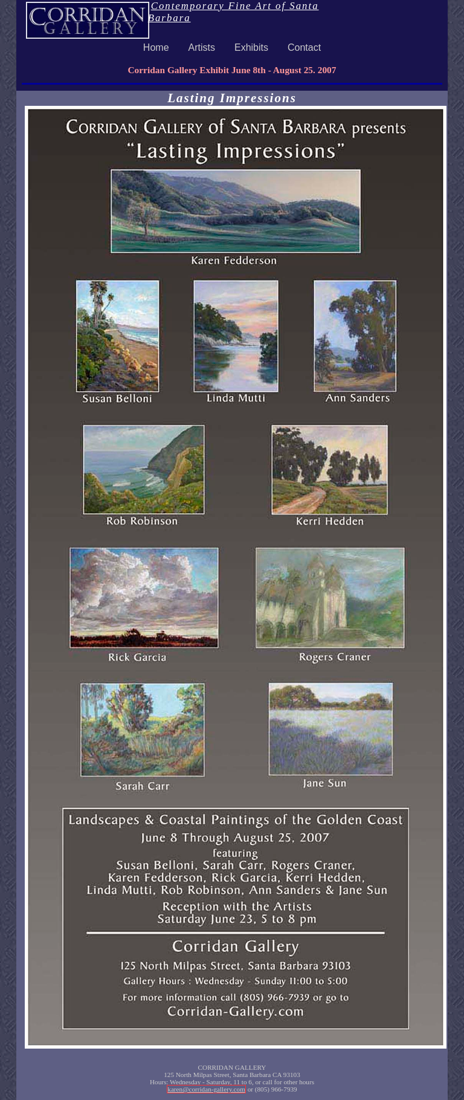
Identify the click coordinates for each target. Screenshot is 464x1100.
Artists (201, 47)
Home (156, 47)
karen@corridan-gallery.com (206, 1089)
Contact (304, 47)
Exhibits (251, 47)
